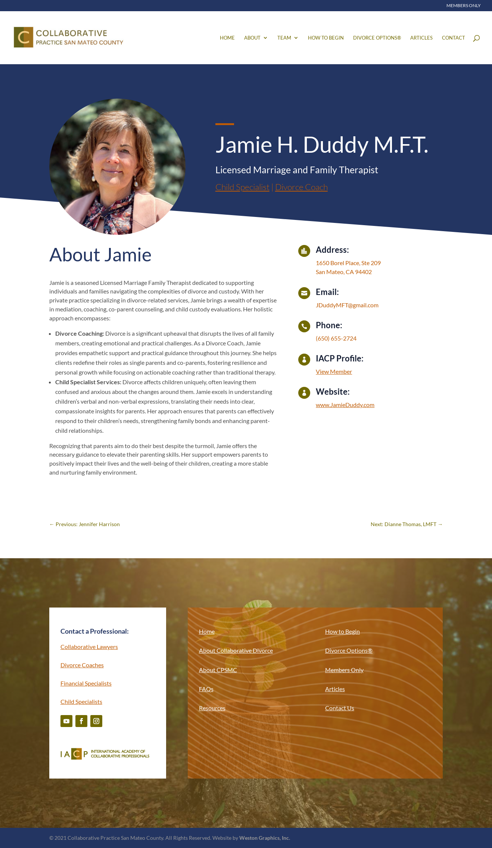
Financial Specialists (86, 683)
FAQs (206, 688)
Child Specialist (242, 186)
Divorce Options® (377, 38)
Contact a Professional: (94, 631)
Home (227, 38)
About (252, 38)
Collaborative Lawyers (89, 646)
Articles (421, 38)
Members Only (463, 5)
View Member (334, 371)
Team (284, 38)
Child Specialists (81, 701)
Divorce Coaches (82, 664)
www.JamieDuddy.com (345, 404)
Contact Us (339, 707)
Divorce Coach (301, 186)
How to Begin (326, 38)
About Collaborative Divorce (236, 650)
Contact (453, 38)
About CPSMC (218, 669)
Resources (212, 707)
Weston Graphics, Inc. (264, 838)
